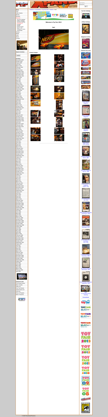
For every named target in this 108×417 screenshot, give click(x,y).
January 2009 (19, 219)
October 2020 (19, 87)
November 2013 (20, 135)
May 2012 (18, 161)
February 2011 (19, 183)
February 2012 (19, 165)
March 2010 (19, 199)
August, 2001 (86, 186)
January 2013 (19, 149)
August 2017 (19, 109)
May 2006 (18, 265)
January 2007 (19, 254)
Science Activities (86, 226)
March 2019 (19, 96)
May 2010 (18, 196)
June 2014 (18, 128)
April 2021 (18, 81)
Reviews (18, 16)
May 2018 (18, 102)
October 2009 (19, 206)
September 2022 (20, 73)
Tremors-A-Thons (21, 29)
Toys (17, 11)
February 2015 (19, 125)
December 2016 (20, 117)
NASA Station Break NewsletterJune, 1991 (85, 241)
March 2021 (19, 83)
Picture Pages (20, 26)
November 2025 (20, 60)
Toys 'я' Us (19, 28)
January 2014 (19, 132)
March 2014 (19, 129)
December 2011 (20, 168)
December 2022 (20, 71)
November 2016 (20, 119)
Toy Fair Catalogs (21, 19)
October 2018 (19, 97)
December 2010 (20, 186)
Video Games (19, 13)
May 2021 (18, 80)
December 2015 (20, 123)
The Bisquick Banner (86, 268)
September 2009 (20, 207)
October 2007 (19, 241)
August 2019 (19, 90)
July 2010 (18, 193)
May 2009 (18, 213)
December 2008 (20, 220)
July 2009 (18, 210)
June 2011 (18, 177)
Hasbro (51, 9)
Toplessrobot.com (20, 289)
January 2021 (19, 84)
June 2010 (18, 194)
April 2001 (18, 271)
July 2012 (18, 158)
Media (17, 33)
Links (17, 35)
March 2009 (19, 216)
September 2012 (20, 155)
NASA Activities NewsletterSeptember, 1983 (86, 282)
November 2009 (20, 204)
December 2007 (20, 238)
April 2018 (18, 103)
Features (32, 9)
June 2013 (18, 142)
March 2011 (19, 181)
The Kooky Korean (20, 283)
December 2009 (20, 203)
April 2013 (18, 145)
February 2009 (19, 217)
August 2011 (19, 174)
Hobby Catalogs (20, 20)
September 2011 (20, 173)
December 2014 (20, 126)
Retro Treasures (20, 294)
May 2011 (18, 178)
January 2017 (19, 116)
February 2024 (19, 67)
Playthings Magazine (86, 156)
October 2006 (19, 258)
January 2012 (19, 167)
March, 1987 (86, 157)
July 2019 (18, 91)
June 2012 (18, 159)
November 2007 (20, 239)
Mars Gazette (19, 284)
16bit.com (18, 286)
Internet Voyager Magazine (86, 116)
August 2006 (19, 261)
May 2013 (18, 144)
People (18, 25)
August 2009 (19, 209)
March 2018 (19, 104)
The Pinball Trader (86, 198)
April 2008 (18, 232)
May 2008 (18, 230)
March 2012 (19, 164)
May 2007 (18, 248)
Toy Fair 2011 (45, 9)
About (17, 36)
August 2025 (19, 62)
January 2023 (19, 70)
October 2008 (19, 223)
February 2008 (19, 235)
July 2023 (18, 68)
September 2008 (20, 225)
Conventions (38, 9)
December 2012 (20, 151)
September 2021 (20, 75)
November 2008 (20, 222)
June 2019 (18, 93)
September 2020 (20, 89)
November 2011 (20, 170)
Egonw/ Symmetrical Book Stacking (86, 293)
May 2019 (18, 94)
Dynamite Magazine (86, 130)
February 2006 (19, 270)
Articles (18, 32)
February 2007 (19, 252)
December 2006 (20, 255)
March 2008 (19, 233)
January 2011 (19, 184)
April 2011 (18, 180)
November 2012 (20, 152)
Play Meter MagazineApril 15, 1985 (86, 171)
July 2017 (18, 110)
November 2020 (20, 86)
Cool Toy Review (20, 288)
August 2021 (19, 77)
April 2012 (18, 162)
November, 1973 (86, 227)
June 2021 (18, 78)
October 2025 (19, 61)
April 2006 (18, 267)
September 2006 (20, 259)
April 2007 (18, 249)
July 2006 (18, 262)
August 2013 (19, 139)
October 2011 (19, 171)
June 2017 (18, 112)
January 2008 (19, 236)
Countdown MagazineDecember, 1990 (86, 255)
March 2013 (19, 146)
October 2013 (19, 136)
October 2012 (19, 154)
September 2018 (20, 99)
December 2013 (20, 133)
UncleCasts (19, 30)
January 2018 (19, 106)
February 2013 (19, 148)
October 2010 (19, 188)
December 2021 (20, 74)
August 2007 (19, 243)
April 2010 (18, 197)
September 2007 (20, 242)
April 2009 (18, 214)
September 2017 (20, 107)
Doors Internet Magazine (85, 102)
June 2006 (18, 264)
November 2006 (20, 256)
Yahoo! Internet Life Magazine (85, 184)
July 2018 (18, 100)
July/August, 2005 (86, 213)
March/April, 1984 (86, 269)
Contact (18, 38)
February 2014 (19, 131)
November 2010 (20, 187)
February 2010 (19, 200)
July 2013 (18, 141)
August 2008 (19, 226)
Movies (17, 14)
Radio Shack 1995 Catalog (86, 143)
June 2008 (18, 229)
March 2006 (19, 268)
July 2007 (18, 245)
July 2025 (18, 64)
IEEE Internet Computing (86, 212)
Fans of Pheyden (20, 293)
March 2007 (19, 251)
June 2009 (18, 212)
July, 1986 (85, 200)
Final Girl (18, 291)
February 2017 (19, 115)
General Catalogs (21, 22)
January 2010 (19, 201)
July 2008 (18, 228)
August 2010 (19, 191)
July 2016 (18, 122)
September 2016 (20, 120)
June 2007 (18, 246)
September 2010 (20, 190)
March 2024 (19, 65)
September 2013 (20, 138)
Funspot (19, 24)
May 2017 (18, 113)
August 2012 (19, 157)
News (17, 9)
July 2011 (18, 175)
